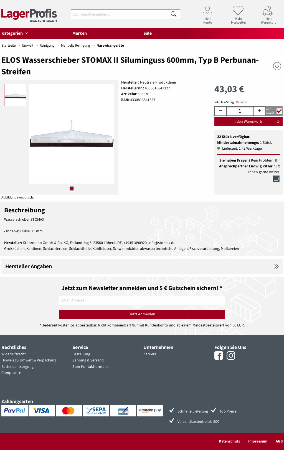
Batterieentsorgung (17, 366)
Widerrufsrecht (13, 354)
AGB (279, 441)
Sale (147, 33)
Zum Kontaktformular (90, 366)
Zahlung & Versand (88, 360)
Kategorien (15, 33)
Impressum (257, 441)
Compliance (11, 373)
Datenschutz (229, 441)
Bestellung (81, 354)
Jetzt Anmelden (142, 314)
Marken (79, 33)
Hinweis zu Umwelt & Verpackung (28, 360)
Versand (241, 102)
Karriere (149, 354)
